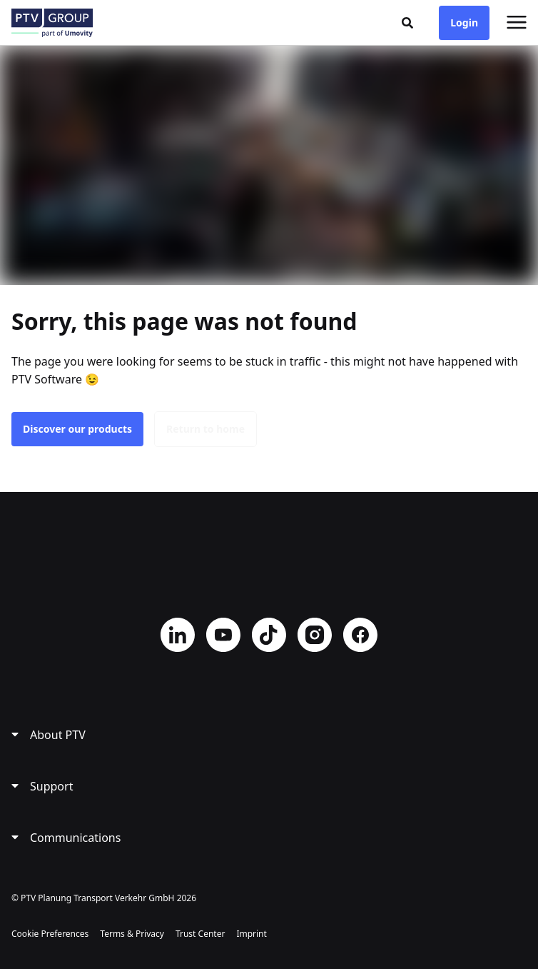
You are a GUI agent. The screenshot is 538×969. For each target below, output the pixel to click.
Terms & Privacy (132, 934)
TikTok (269, 635)
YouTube (223, 635)
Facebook (360, 635)
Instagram (315, 635)
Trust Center (200, 934)
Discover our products (77, 429)
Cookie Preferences (49, 934)
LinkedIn (178, 635)
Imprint (251, 934)
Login (464, 22)
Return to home (205, 429)
